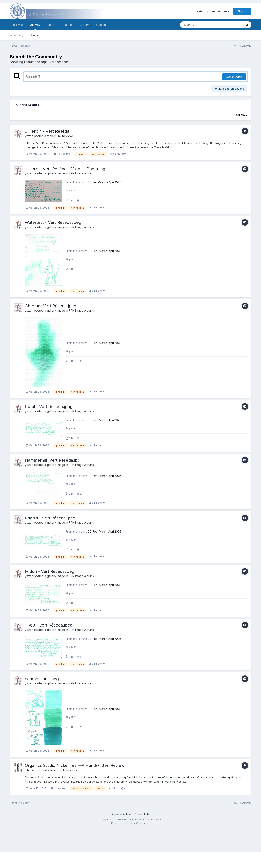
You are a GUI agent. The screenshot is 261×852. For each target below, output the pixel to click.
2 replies (58, 788)
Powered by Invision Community (130, 823)
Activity (35, 26)
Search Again (234, 76)
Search (35, 35)
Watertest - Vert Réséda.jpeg (53, 222)
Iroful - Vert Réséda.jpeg (48, 406)
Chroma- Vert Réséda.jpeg (50, 305)
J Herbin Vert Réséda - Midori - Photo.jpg (65, 168)
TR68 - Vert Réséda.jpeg (48, 625)
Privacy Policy (121, 814)
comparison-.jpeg (42, 678)
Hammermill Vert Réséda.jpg (52, 460)
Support (101, 24)
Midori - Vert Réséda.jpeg (49, 571)
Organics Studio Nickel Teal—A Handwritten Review (74, 765)
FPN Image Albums (81, 173)
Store (51, 24)
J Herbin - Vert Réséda (47, 131)
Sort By (241, 115)
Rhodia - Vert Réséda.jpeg (50, 517)
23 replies (62, 154)
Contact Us (142, 814)
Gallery (84, 24)
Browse (18, 24)
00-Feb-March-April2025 (104, 182)
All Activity (16, 35)
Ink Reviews (66, 136)
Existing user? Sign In (213, 11)
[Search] (200, 24)
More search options (229, 88)
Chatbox (67, 24)
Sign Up (242, 11)
